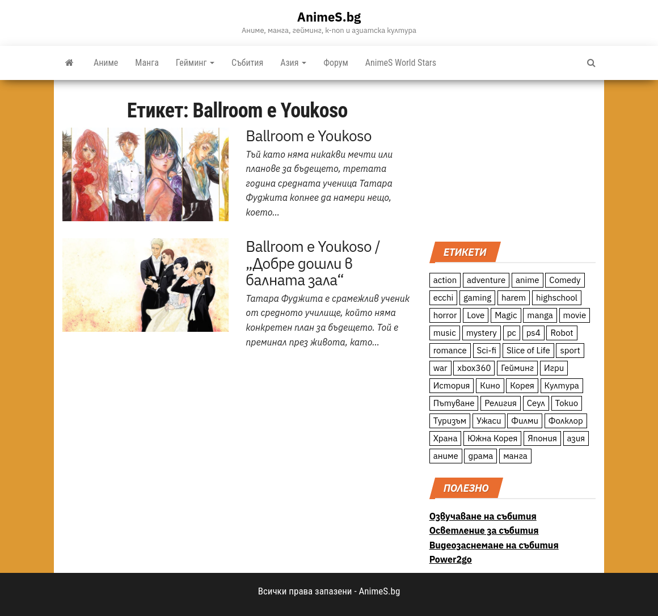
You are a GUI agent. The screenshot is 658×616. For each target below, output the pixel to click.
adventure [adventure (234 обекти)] (486, 280)
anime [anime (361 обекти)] (527, 280)
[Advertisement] (512, 159)
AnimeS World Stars (400, 62)
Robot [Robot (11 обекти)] (561, 332)
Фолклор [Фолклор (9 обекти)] (566, 420)
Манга (147, 62)
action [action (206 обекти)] (445, 280)
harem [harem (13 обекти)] (513, 297)
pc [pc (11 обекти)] (511, 332)
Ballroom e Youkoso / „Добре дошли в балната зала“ (313, 263)
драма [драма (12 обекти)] (480, 455)
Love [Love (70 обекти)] (475, 315)
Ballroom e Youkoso (309, 135)
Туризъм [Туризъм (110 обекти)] (450, 420)
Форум (335, 62)
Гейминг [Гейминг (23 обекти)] (517, 367)
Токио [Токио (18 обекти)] (567, 403)
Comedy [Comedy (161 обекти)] (564, 280)
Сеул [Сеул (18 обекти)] (536, 403)
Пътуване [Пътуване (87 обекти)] (454, 403)
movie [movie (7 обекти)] (575, 315)
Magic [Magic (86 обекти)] (506, 315)
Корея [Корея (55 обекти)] (522, 385)
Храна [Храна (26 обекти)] (445, 438)
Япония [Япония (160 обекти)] (542, 438)
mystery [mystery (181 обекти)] (481, 332)
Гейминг (195, 62)
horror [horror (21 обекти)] (445, 315)
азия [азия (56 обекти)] (576, 438)
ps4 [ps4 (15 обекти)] (533, 332)
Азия (293, 62)
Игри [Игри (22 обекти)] (554, 367)
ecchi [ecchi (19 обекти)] (443, 297)
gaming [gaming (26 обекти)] (477, 297)
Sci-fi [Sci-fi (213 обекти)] (487, 350)
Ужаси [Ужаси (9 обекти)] (488, 420)
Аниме (106, 62)
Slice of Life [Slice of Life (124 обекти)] (528, 350)
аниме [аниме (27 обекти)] (445, 455)
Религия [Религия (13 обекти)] (500, 403)
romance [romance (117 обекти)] (450, 350)
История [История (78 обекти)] (451, 385)
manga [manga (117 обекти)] (540, 315)
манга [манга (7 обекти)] (515, 455)
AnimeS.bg (329, 17)
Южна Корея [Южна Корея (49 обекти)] (492, 438)
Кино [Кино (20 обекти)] (490, 385)
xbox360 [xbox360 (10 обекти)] (474, 367)
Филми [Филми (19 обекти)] (524, 420)
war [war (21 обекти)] (440, 367)
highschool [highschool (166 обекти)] (556, 297)
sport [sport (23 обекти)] (570, 350)
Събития (247, 62)
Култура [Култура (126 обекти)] (562, 385)
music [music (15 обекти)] (444, 332)
